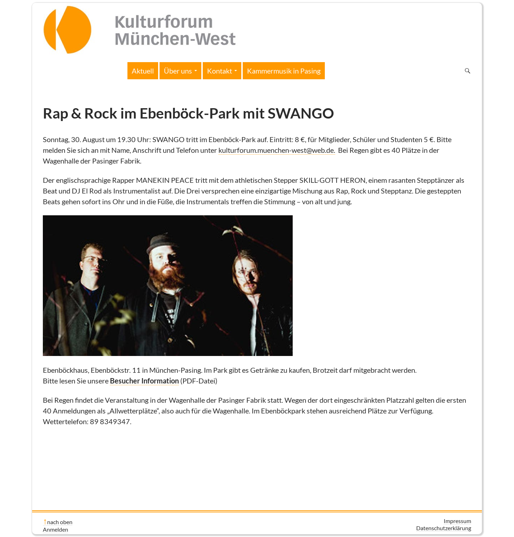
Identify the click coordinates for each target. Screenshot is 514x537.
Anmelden (55, 529)
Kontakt (219, 70)
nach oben (59, 521)
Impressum (457, 520)
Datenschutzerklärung (443, 528)
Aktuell (143, 70)
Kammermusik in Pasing (284, 70)
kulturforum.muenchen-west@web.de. (276, 150)
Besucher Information (144, 380)
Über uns (178, 70)
